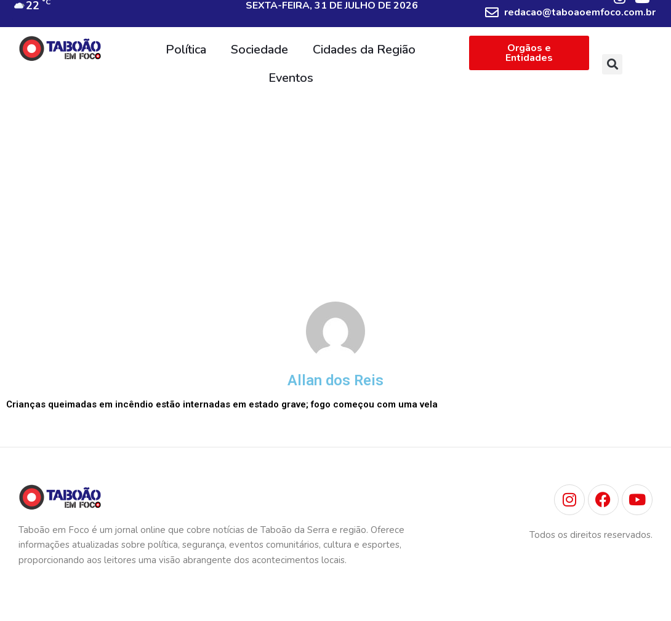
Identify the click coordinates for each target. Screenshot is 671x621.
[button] (612, 64)
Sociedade (259, 49)
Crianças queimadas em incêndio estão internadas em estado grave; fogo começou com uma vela (222, 404)
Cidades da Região (364, 49)
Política (186, 49)
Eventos (290, 78)
